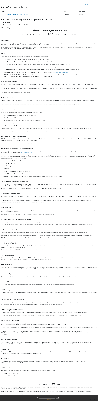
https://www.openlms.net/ (61, 72)
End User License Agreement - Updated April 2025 (49, 398)
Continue (49, 399)
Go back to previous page (90, 5)
